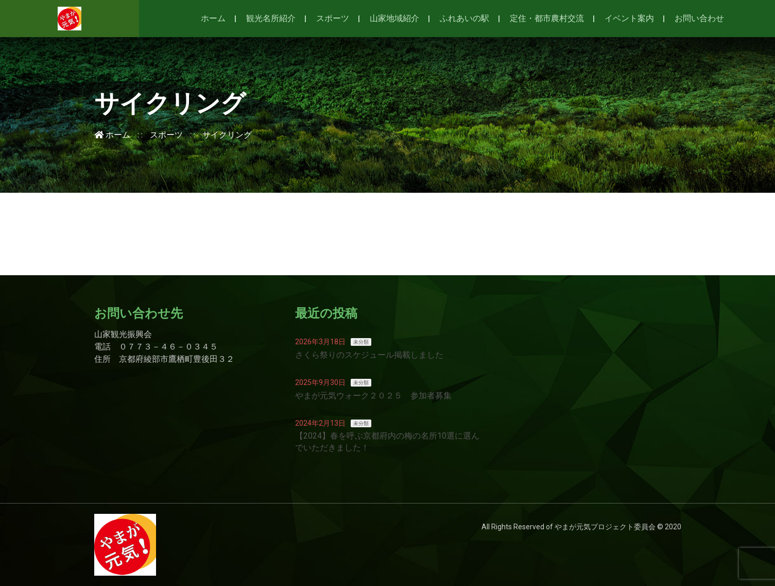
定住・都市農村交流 (547, 18)
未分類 (361, 342)
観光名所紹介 (271, 18)
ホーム (213, 18)
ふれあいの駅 (464, 18)
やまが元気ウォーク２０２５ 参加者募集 (373, 395)
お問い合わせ (699, 18)
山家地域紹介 (394, 18)
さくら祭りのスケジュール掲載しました (369, 355)
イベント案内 (629, 18)
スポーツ (332, 18)
